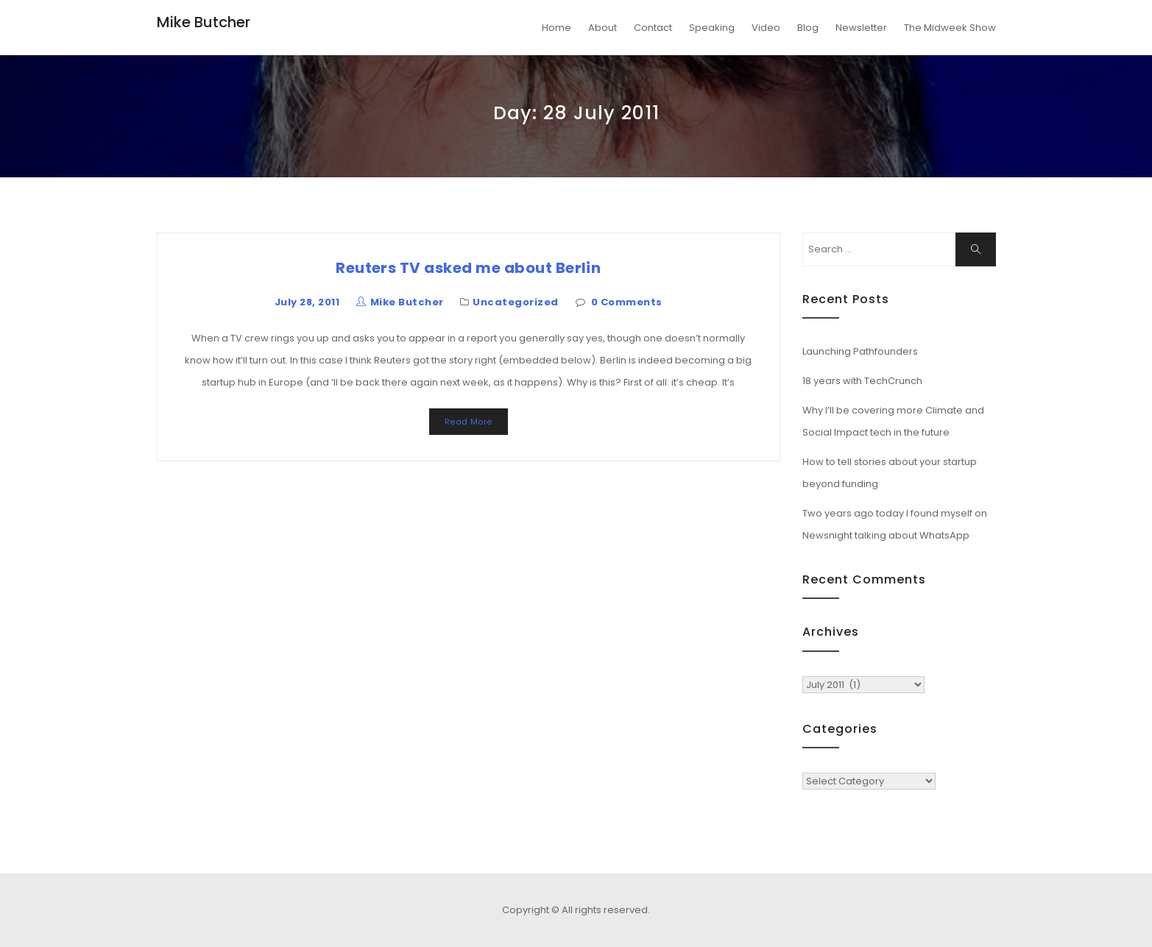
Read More (468, 422)
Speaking (712, 28)
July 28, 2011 (307, 302)
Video (766, 28)
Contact (653, 28)
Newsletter (861, 28)
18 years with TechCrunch (862, 381)
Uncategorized (515, 302)
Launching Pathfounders (860, 351)
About (602, 28)
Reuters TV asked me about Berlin (468, 268)
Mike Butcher (203, 22)
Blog (808, 28)
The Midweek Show (950, 28)
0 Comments (626, 302)
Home (556, 28)
